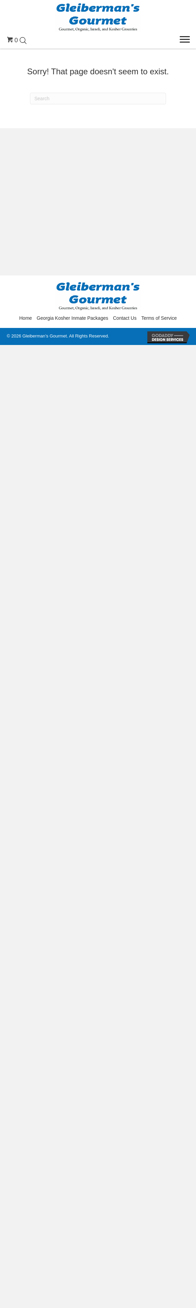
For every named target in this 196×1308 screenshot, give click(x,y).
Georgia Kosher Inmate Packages (72, 318)
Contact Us (124, 318)
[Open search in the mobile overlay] (23, 40)
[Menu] (185, 39)
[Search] (98, 98)
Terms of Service (159, 318)
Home (25, 318)
